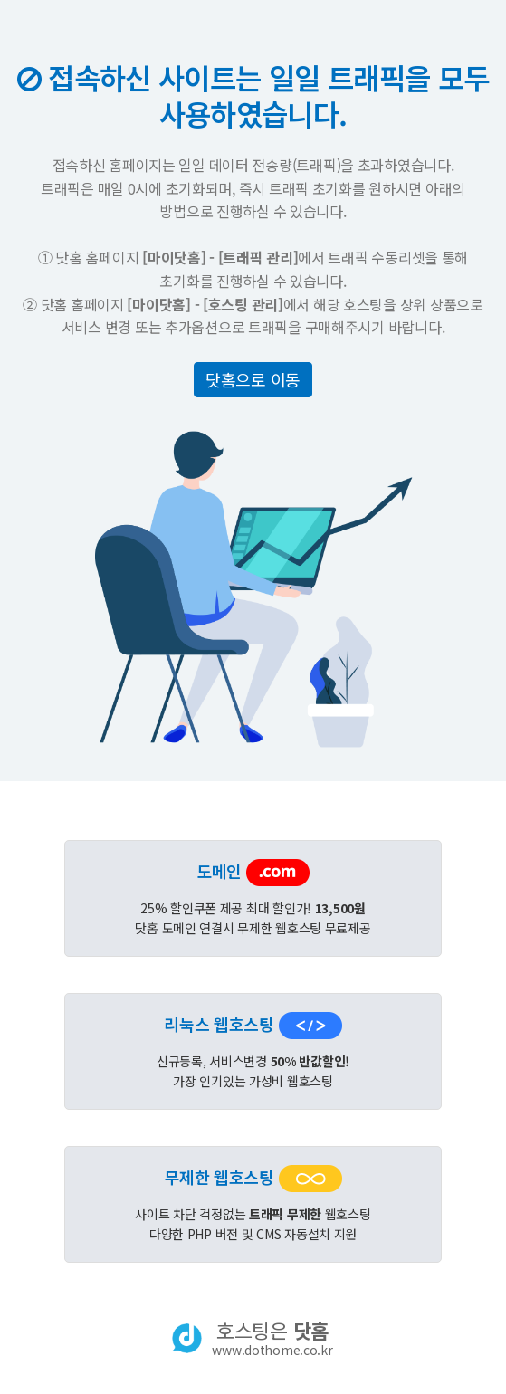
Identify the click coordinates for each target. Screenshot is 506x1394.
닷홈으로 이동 (253, 379)
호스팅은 (272, 1338)
